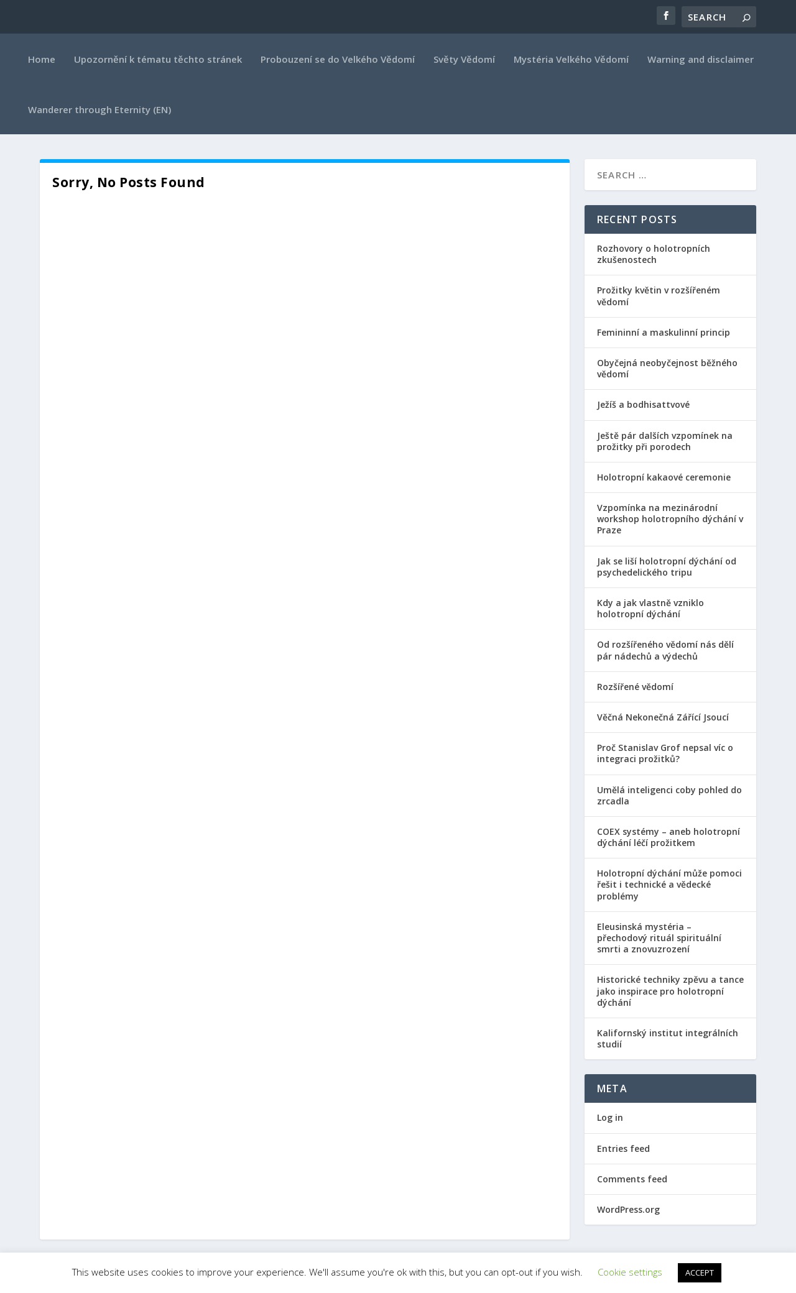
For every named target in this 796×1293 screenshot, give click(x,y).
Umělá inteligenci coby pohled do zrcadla (669, 795)
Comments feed (632, 1179)
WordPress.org (628, 1209)
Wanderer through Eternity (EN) (99, 109)
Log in (610, 1117)
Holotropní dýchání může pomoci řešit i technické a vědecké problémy (669, 884)
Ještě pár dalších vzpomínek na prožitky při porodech (665, 441)
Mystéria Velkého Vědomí (571, 59)
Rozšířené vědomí (635, 687)
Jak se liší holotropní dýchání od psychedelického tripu (666, 566)
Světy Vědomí (464, 59)
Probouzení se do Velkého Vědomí (338, 59)
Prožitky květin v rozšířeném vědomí (658, 295)
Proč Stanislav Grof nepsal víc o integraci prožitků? (665, 753)
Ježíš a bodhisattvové (643, 404)
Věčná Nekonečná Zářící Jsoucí (663, 717)
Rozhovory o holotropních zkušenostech (653, 253)
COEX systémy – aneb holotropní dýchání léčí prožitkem (668, 837)
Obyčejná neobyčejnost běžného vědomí (667, 368)
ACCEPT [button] (699, 1272)
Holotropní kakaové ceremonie (664, 477)
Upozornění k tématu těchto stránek (158, 59)
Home (41, 59)
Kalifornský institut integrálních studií (667, 1038)
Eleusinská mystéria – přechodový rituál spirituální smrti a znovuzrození (659, 938)
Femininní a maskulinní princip (663, 332)
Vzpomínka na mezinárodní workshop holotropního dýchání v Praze (670, 519)
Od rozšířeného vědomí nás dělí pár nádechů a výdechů (665, 649)
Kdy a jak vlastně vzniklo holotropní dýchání (650, 608)
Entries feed (623, 1148)
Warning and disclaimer (700, 59)
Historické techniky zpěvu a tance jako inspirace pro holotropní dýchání (670, 990)
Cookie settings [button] (630, 1272)
